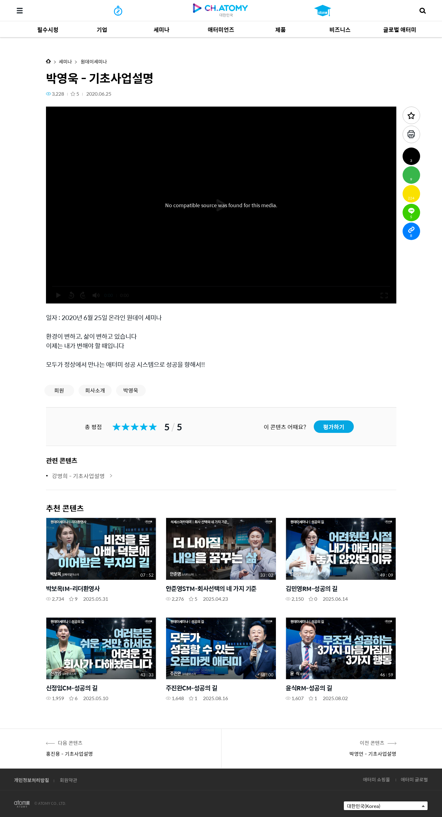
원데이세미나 (93, 61)
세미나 (65, 61)
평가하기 (333, 427)
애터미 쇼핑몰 (376, 779)
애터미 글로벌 (414, 779)
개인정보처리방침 (31, 780)
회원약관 (68, 780)
